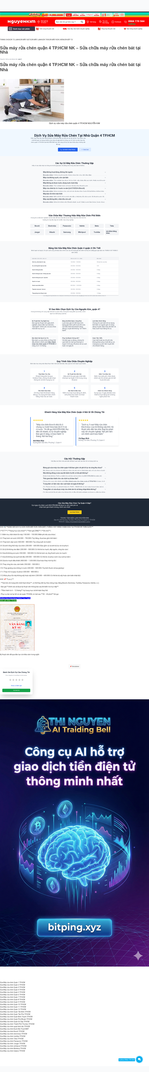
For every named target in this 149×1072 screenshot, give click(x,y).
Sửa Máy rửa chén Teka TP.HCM (11, 1039)
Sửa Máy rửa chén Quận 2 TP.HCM (12, 985)
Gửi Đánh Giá (16, 690)
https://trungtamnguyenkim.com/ (77, 522)
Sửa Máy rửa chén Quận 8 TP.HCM (12, 999)
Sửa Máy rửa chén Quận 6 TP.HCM (12, 995)
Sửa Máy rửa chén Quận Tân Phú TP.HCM (15, 1014)
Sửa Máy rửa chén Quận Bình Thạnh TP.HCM (16, 1017)
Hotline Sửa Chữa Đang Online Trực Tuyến (15, 598)
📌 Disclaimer (74, 666)
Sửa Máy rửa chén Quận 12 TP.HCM (13, 1009)
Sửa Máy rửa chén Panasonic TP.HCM (13, 1041)
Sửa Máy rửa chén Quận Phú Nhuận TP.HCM (16, 1019)
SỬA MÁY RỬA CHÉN (55, 40)
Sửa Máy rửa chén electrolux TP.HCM (13, 1034)
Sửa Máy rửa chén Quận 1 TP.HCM (12, 982)
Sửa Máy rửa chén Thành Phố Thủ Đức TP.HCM (17, 1024)
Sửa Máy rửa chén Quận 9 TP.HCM (12, 1002)
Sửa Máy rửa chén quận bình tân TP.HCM (15, 1026)
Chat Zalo (85, 149)
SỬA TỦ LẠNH (14, 40)
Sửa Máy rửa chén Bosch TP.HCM (12, 1031)
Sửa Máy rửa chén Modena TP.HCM (13, 1048)
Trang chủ (2, 59)
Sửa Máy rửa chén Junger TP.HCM (12, 1044)
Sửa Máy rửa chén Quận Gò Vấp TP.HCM (14, 1021)
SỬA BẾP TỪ (68, 40)
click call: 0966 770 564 (8, 600)
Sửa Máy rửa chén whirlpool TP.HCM (13, 1046)
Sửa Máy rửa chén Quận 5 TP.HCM (12, 992)
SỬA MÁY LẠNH (36, 40)
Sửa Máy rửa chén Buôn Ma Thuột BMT (14, 1029)
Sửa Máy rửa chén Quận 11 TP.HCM (13, 1007)
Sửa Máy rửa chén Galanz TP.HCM (12, 1051)
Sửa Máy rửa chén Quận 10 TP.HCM (13, 1004)
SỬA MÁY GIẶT (24, 40)
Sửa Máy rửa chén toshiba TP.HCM (12, 1036)
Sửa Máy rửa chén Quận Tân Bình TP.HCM (15, 1012)
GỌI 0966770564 (74, 512)
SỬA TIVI (45, 40)
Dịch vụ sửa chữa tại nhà (11, 59)
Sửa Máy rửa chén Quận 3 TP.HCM (12, 987)
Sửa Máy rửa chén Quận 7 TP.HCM (12, 997)
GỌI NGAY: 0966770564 (67, 149)
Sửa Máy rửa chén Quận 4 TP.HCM (12, 990)
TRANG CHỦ (4, 40)
